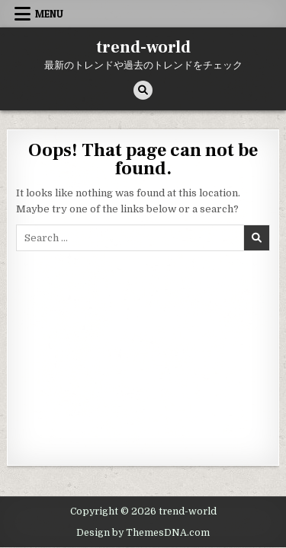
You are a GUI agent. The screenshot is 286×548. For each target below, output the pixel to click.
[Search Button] (143, 90)
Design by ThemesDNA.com (143, 532)
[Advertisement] (143, 354)
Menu (49, 14)
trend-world (143, 47)
